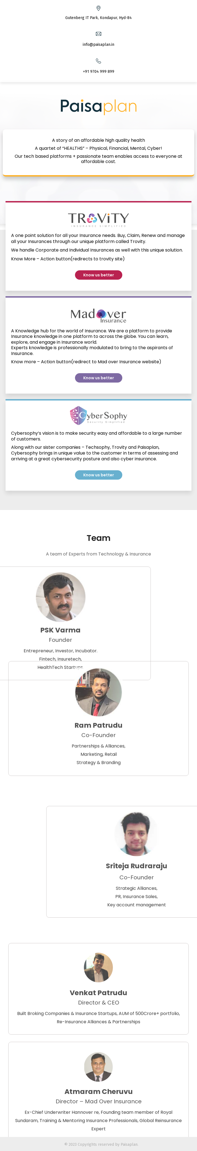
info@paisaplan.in (98, 44)
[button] (98, 275)
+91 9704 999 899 (98, 71)
